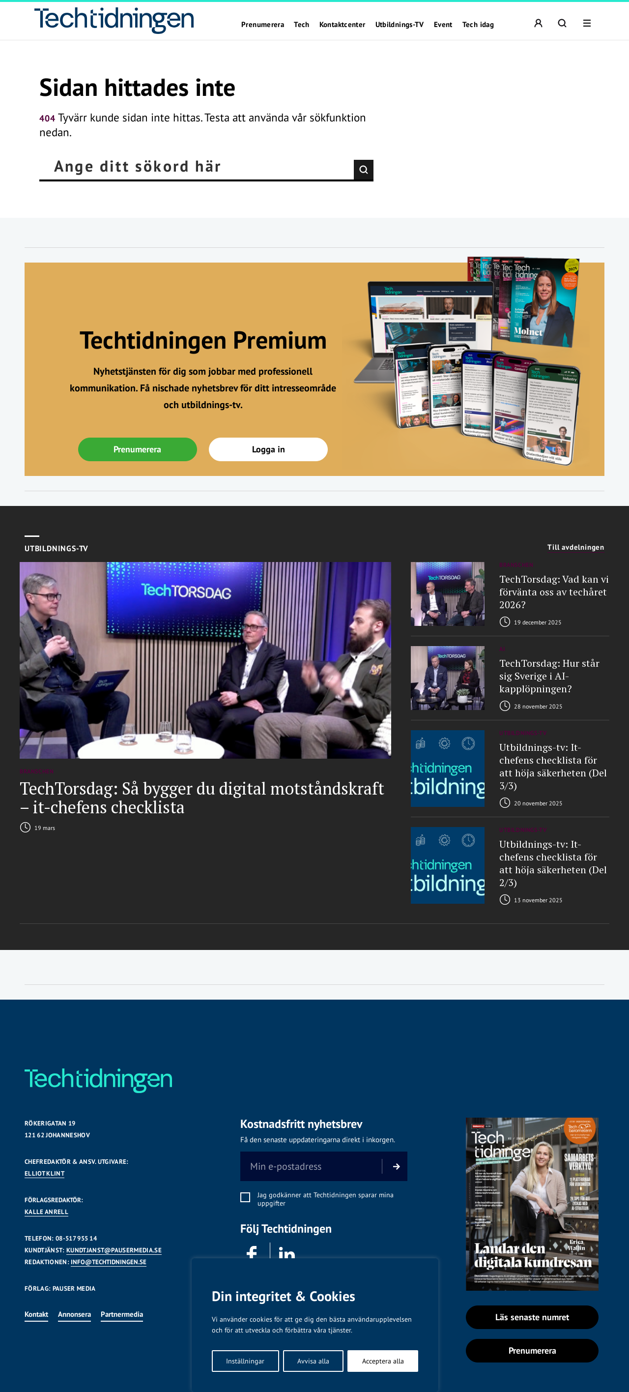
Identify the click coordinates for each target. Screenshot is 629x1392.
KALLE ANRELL (46, 1212)
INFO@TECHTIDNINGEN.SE (108, 1262)
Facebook (251, 1254)
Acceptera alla (383, 1361)
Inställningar (245, 1361)
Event (443, 24)
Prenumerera (262, 24)
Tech (302, 24)
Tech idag (478, 24)
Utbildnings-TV (399, 24)
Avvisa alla (313, 1361)
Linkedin (286, 1254)
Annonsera (74, 1314)
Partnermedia (122, 1314)
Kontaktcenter (342, 24)
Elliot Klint (44, 1173)
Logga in (268, 449)
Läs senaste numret (532, 1317)
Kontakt (36, 1314)
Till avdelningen (575, 547)
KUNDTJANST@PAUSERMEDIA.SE (114, 1250)
